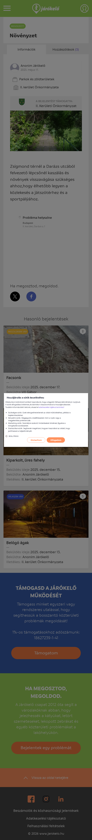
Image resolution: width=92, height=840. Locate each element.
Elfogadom (55, 440)
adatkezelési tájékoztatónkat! (51, 407)
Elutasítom (36, 440)
